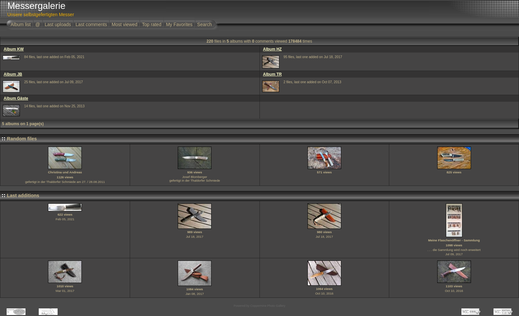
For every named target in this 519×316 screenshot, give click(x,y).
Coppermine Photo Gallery (267, 305)
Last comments (91, 24)
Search (204, 24)
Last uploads (58, 24)
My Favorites (179, 24)
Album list (21, 24)
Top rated (151, 24)
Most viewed (124, 24)
